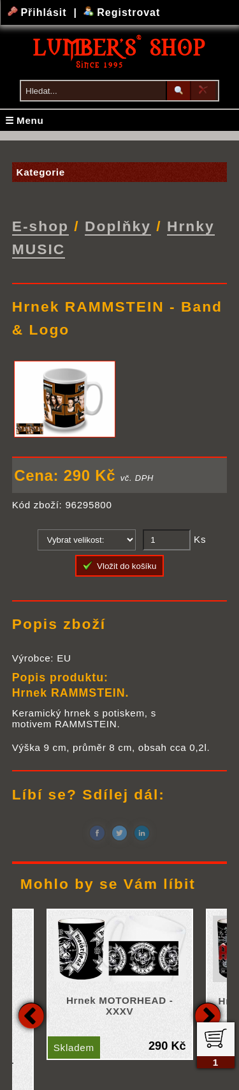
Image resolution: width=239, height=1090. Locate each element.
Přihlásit (39, 12)
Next (208, 1014)
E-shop (40, 226)
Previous (31, 1014)
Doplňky (118, 226)
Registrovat (122, 12)
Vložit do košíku (120, 565)
